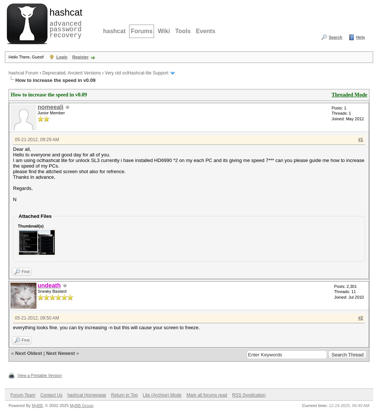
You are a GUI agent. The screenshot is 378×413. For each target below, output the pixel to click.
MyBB (37, 405)
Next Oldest (28, 353)
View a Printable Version (39, 375)
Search (335, 37)
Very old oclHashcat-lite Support (137, 73)
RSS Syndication (249, 395)
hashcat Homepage (86, 395)
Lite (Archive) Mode (162, 395)
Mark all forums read (206, 395)
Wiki (164, 31)
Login (61, 57)
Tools (182, 31)
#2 (360, 318)
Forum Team (22, 395)
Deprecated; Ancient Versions (71, 73)
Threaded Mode (349, 95)
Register (80, 57)
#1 (360, 139)
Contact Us (51, 395)
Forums (142, 31)
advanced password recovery (64, 22)
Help (360, 37)
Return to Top (124, 395)
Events (205, 31)
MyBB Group (81, 405)
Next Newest (60, 353)
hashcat (114, 31)
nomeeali (50, 107)
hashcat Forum (23, 73)
